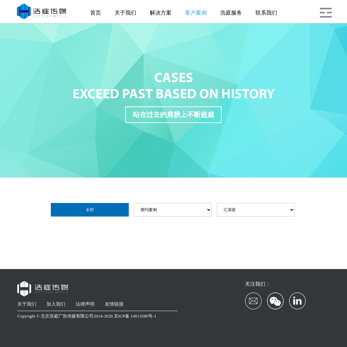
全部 (90, 209)
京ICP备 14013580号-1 (135, 316)
